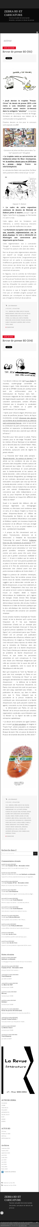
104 (15, 809)
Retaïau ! (4, 1002)
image (7, 320)
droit (24, 322)
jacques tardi (16, 811)
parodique (8, 833)
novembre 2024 (5, 1148)
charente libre (10, 818)
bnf (10, 320)
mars (19, 316)
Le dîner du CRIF (7, 985)
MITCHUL (3, 1136)
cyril (2, 883)
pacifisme (23, 811)
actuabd (26, 816)
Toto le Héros (5, 900)
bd (14, 311)
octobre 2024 (4, 1150)
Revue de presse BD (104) (18, 340)
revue (28, 313)
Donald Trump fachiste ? (9, 1019)
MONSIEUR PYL (5, 1112)
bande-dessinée (10, 313)
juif (25, 829)
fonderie (25, 318)
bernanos (25, 827)
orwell (27, 824)
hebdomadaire (14, 316)
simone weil (18, 827)
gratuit (22, 311)
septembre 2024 (5, 1153)
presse (7, 316)
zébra (17, 311)
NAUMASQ (4, 1103)
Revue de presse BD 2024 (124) (11, 1010)
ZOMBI (3, 1105)
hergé (11, 324)
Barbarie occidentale (28, 874)
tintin (7, 324)
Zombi (3, 891)
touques (23, 320)
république (15, 831)
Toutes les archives (10, 1172)
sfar (20, 831)
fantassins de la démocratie (23, 820)
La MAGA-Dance (7, 1027)
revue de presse (24, 807)
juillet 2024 (4, 1157)
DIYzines (3, 1131)
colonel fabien (10, 816)
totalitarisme (20, 824)
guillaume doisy (10, 820)
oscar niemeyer (25, 813)
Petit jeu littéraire (14, 917)
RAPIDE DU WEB (5, 1133)
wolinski (28, 320)
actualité (23, 313)
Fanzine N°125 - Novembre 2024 (18, 866)
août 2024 (4, 1155)
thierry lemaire (19, 816)
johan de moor (16, 320)
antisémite (8, 831)
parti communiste (15, 813)
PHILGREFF (4, 1110)
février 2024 (4, 1169)
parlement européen (16, 322)
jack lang (15, 829)
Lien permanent (11, 305)
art (12, 811)
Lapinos (4, 943)
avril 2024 (4, 1164)
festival (16, 818)
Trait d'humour (13, 891)
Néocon (4, 993)
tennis (13, 833)
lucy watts (19, 809)
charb (27, 822)
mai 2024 (3, 1162)
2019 (22, 316)
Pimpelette (4, 925)
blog (28, 831)
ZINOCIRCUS (4, 1107)
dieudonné (9, 829)
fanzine (27, 311)
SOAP (2, 1117)
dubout (8, 322)
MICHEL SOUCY (5, 1114)
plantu (14, 822)
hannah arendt (10, 827)
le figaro (20, 829)
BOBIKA (3, 1121)
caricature (18, 313)
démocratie (13, 824)
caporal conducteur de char (10, 874)
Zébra (3, 866)
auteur (28, 322)
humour (8, 811)
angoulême (22, 818)
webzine (11, 311)
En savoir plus (23, 1225)
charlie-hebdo (21, 822)
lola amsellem (14, 318)
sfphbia (25, 809)
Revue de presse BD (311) (17, 51)
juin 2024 (3, 1160)
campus (21, 318)
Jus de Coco (12, 934)
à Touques (21, 215)
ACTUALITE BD (15, 308)
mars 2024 (4, 1166)
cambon (24, 831)
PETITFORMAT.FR (5, 1138)
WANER (3, 1119)
